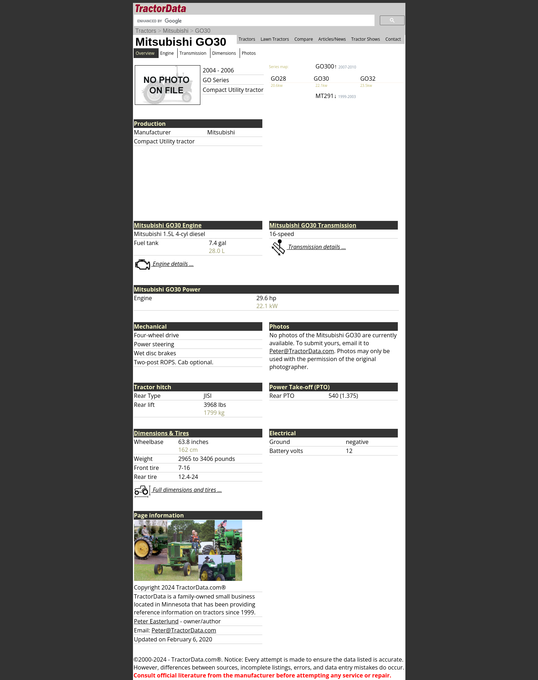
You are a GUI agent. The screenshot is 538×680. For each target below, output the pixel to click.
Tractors (145, 31)
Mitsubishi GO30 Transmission (313, 225)
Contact (393, 39)
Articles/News (332, 39)
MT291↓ (336, 96)
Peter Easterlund (156, 621)
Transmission (192, 53)
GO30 (202, 31)
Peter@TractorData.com (302, 351)
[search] (253, 21)
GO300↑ (336, 66)
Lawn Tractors (275, 39)
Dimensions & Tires (161, 433)
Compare (303, 39)
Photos (249, 53)
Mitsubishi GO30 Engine (168, 225)
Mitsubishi (175, 31)
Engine (167, 53)
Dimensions (224, 53)
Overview (145, 53)
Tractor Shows (365, 39)
